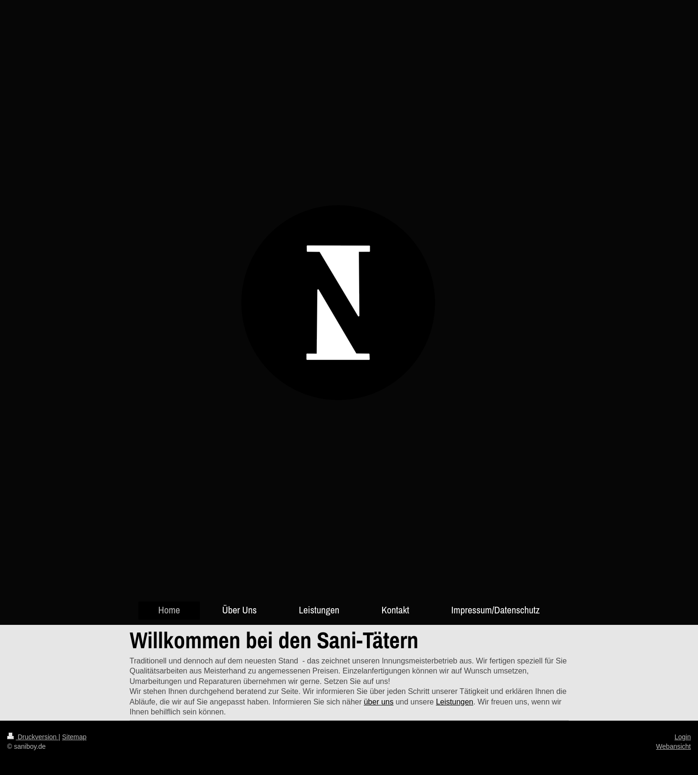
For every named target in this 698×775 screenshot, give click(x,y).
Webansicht (673, 746)
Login (683, 737)
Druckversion (32, 737)
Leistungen (454, 702)
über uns (378, 702)
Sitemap (74, 737)
